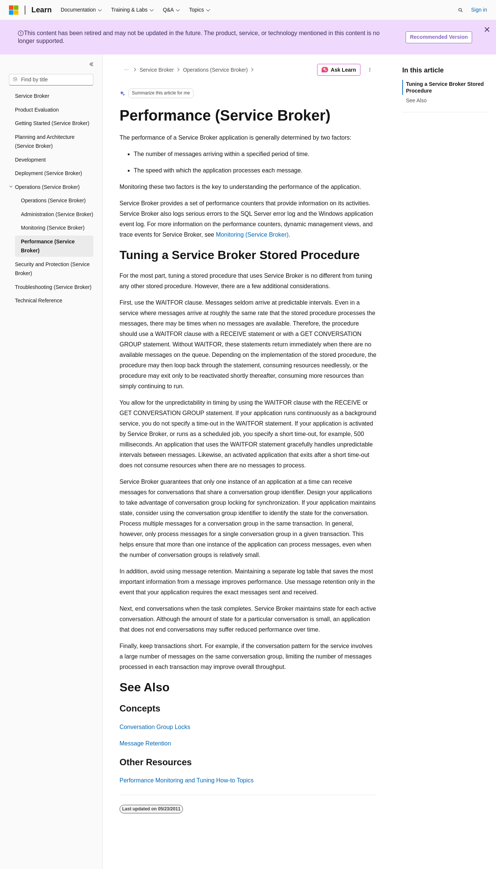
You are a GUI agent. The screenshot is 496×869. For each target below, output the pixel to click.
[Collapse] (91, 64)
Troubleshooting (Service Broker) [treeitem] (53, 287)
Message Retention (145, 743)
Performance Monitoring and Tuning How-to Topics (187, 780)
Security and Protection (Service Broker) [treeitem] (52, 269)
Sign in (479, 10)
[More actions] (369, 70)
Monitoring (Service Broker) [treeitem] (52, 228)
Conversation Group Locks (155, 727)
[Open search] (460, 10)
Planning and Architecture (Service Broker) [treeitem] (45, 141)
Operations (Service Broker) (215, 70)
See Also (416, 100)
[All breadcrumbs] (126, 70)
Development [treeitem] (30, 160)
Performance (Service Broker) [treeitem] (48, 246)
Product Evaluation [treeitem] (37, 110)
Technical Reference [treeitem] (38, 300)
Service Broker (157, 70)
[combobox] (51, 80)
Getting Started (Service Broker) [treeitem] (52, 123)
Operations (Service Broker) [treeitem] (53, 200)
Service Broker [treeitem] (32, 96)
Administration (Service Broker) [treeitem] (57, 214)
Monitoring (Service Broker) (252, 234)
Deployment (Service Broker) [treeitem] (48, 173)
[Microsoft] (14, 10)
